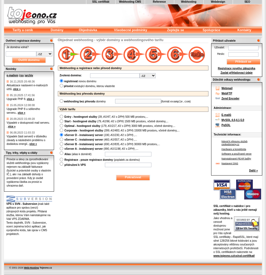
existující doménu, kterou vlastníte (89, 86)
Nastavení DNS (230, 163)
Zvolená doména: (71, 75)
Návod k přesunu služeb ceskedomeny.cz (235, 143)
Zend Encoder (231, 98)
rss (22, 75)
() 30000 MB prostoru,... (112, 143)
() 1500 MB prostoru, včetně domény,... (117, 121)
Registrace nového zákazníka (236, 68)
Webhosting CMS (130, 1)
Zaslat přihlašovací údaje (237, 72)
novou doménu (80, 81)
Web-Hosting (31, 267)
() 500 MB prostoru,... (106, 116)
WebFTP (227, 93)
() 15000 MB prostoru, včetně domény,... (122, 130)
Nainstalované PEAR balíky (236, 158)
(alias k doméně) (78, 153)
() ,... (101, 134)
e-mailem (12, 75)
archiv (29, 75)
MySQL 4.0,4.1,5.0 (233, 120)
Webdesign (218, 1)
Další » (253, 170)
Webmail (227, 88)
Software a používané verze (237, 153)
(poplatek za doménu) (102, 159)
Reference (159, 1)
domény (85, 101)
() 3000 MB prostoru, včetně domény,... (120, 125)
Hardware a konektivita (234, 149)
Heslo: (221, 53)
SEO (247, 1)
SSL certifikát (100, 1)
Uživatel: (219, 47)
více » (17, 89)
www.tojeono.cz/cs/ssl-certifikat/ (234, 255)
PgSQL (226, 125)
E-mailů (226, 114)
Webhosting (188, 1)
